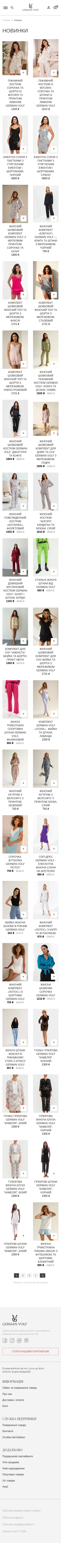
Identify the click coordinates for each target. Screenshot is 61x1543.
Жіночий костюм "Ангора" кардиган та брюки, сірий (45, 521)
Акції (5, 1486)
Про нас (7, 1394)
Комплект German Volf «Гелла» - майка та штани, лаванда (45, 729)
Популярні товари (13, 1474)
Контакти (7, 1431)
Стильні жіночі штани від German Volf (45, 583)
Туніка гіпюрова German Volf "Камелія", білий (15, 1120)
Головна (6, 20)
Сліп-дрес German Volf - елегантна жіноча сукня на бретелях (45, 863)
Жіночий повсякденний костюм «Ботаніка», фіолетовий (15, 521)
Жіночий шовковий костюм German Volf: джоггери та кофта (15, 448)
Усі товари (8, 1480)
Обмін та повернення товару (19, 1387)
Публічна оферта (12, 1517)
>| (42, 1275)
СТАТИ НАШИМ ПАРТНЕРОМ (30, 1351)
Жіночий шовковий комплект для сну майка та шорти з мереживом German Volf (46, 660)
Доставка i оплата (13, 1400)
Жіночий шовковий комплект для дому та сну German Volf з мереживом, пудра (45, 452)
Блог (5, 1406)
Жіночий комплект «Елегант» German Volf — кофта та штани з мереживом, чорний (45, 237)
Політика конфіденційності (18, 1524)
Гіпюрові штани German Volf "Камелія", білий (15, 1247)
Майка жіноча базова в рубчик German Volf (15, 926)
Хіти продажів (10, 1462)
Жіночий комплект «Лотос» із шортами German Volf (15, 991)
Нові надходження (13, 1468)
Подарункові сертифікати (17, 1456)
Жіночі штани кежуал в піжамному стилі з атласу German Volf (15, 1057)
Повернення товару (14, 1425)
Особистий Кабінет (13, 1437)
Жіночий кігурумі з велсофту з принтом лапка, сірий (45, 798)
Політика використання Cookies (21, 1510)
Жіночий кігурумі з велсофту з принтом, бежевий (15, 798)
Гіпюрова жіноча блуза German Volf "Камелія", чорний (45, 1123)
